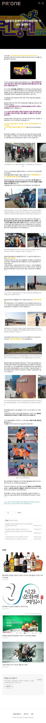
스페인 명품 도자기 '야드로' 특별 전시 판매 (16, 536)
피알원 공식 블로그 (10, 678)
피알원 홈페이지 (17, 714)
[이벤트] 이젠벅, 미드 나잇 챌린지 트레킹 (15, 538)
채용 (32, 714)
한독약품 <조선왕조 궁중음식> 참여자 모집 (16, 529)
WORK (6, 520)
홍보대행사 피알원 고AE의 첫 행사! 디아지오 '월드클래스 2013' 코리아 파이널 (19, 524)
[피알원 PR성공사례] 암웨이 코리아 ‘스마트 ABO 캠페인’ (18, 532)
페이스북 (26, 714)
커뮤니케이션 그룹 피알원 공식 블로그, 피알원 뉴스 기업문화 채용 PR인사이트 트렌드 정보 (19, 681)
